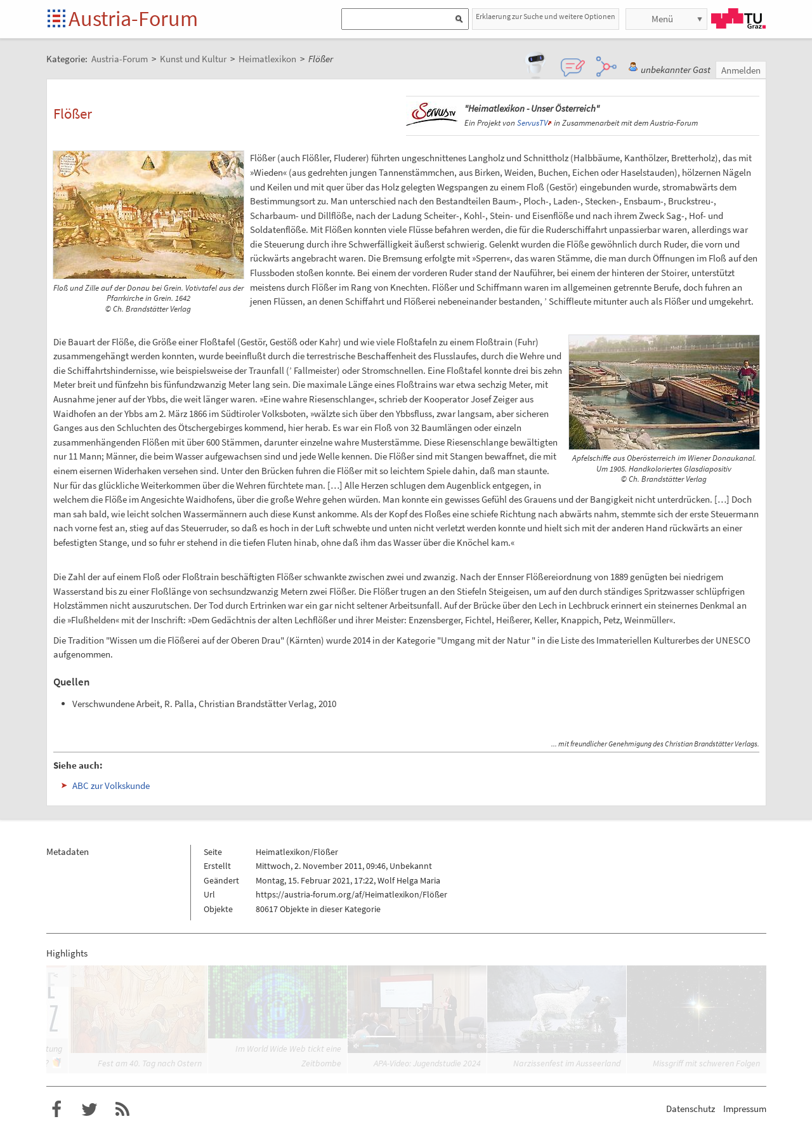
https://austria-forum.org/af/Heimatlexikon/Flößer (351, 894)
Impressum (744, 1109)
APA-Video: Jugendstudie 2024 (427, 1063)
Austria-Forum (133, 18)
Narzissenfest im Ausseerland (566, 1063)
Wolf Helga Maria (408, 880)
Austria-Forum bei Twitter (89, 1109)
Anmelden (741, 70)
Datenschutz (690, 1109)
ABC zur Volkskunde (111, 785)
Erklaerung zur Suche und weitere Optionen (545, 16)
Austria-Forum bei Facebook (56, 1109)
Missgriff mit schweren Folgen (706, 1063)
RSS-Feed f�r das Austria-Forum (122, 1109)
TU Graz (738, 18)
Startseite (57, 19)
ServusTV (532, 122)
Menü (662, 19)
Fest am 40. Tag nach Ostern (150, 1063)
